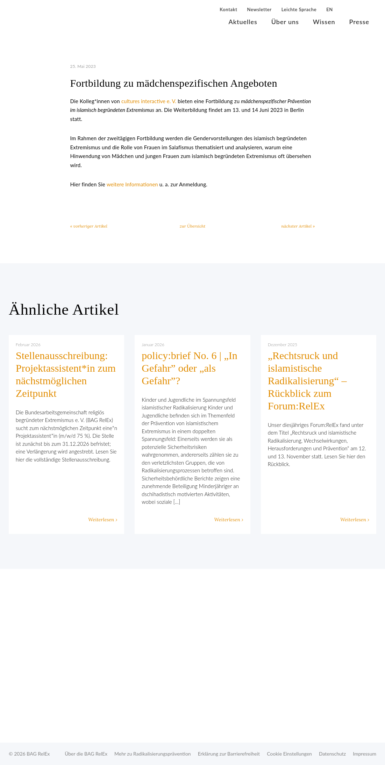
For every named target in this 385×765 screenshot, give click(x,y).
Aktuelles (243, 22)
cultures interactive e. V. (148, 101)
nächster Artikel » (298, 226)
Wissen (324, 22)
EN (329, 9)
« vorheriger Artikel (88, 226)
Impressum (364, 754)
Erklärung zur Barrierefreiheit (229, 754)
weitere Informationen (132, 184)
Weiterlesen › (102, 519)
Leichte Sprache (298, 9)
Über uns (285, 22)
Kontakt (228, 9)
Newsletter (259, 9)
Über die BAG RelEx (86, 754)
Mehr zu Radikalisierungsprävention (152, 754)
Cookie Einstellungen (289, 754)
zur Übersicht (193, 226)
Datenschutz (332, 754)
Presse (359, 22)
